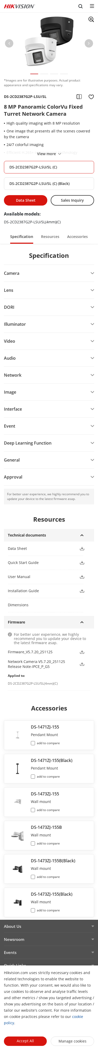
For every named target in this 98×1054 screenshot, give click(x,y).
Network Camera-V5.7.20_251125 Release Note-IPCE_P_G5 (36, 664)
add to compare (48, 743)
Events (10, 952)
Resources (50, 236)
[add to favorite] (89, 96)
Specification (21, 236)
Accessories (77, 236)
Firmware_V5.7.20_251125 (30, 651)
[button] (9, 44)
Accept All (25, 1040)
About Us (12, 926)
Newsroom (14, 939)
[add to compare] (79, 96)
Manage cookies (73, 1041)
